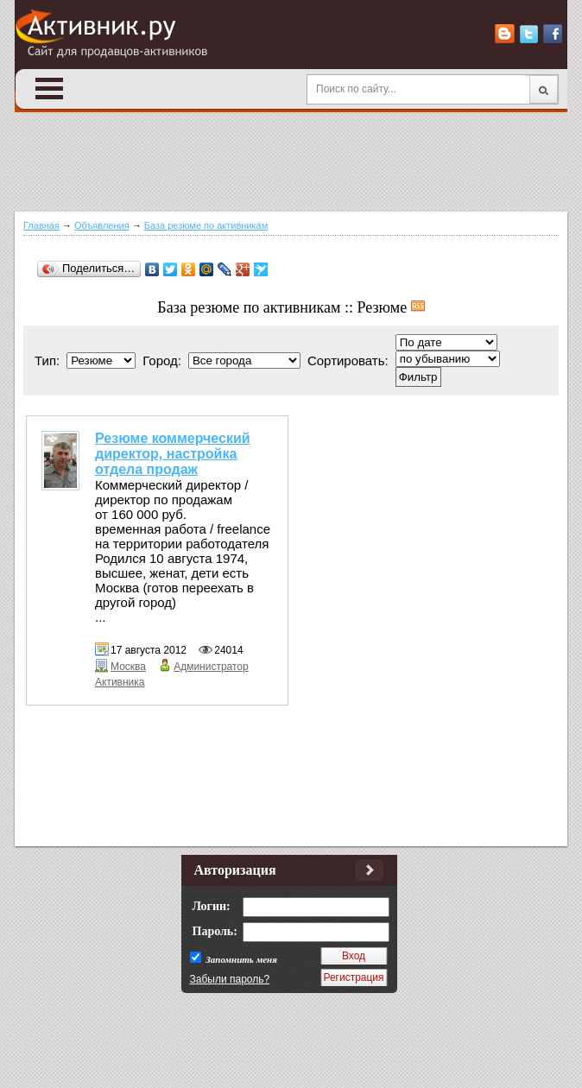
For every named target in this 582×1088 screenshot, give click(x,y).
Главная (41, 225)
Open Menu (49, 88)
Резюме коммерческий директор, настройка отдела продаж (172, 454)
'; (447, 359)
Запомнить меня (240, 959)
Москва (128, 667)
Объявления (102, 225)
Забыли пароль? (230, 979)
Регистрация (353, 977)
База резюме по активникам (206, 225)
